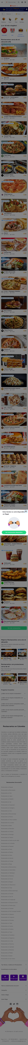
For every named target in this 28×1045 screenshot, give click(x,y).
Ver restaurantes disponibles (14, 532)
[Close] (26, 511)
